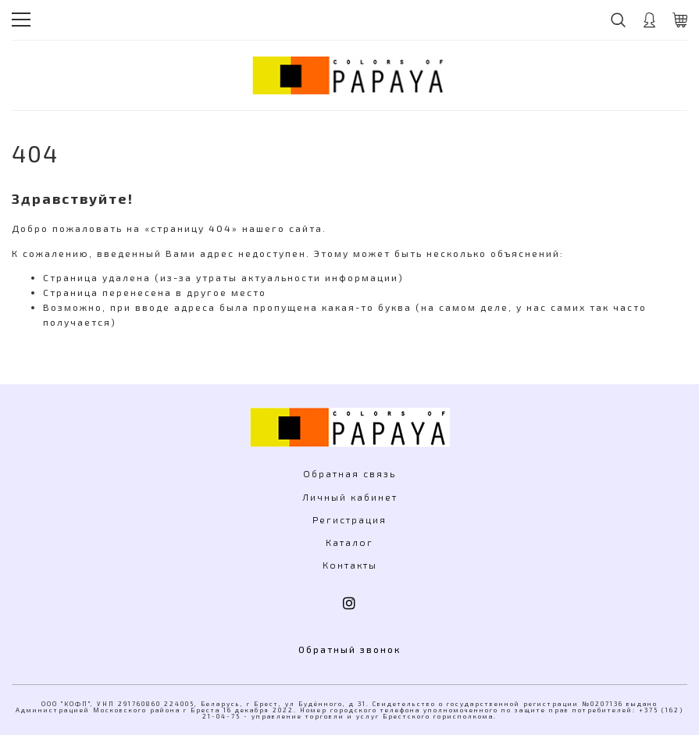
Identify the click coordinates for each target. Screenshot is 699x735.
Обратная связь (349, 473)
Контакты (350, 564)
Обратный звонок (349, 649)
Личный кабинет (350, 496)
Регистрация (349, 519)
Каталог (349, 542)
